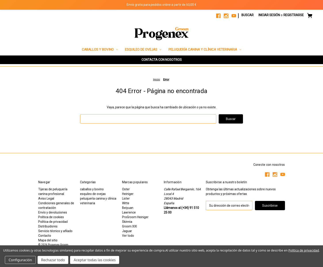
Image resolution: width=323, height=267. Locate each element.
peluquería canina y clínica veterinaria (204, 49)
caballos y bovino (100, 49)
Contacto (44, 235)
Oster (126, 189)
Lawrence (129, 212)
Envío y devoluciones (52, 212)
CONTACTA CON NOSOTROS (161, 59)
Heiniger (128, 194)
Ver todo (128, 235)
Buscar (247, 15)
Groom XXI (129, 226)
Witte (125, 203)
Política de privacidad (303, 250)
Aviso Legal (46, 198)
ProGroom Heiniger (135, 217)
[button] (161, 59)
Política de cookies (51, 217)
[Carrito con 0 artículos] (310, 16)
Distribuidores (47, 226)
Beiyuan (127, 208)
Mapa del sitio (47, 240)
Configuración (20, 259)
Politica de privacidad (53, 221)
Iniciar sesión (269, 15)
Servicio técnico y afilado (55, 231)
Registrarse (293, 15)
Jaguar (127, 231)
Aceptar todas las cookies (95, 259)
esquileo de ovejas (143, 49)
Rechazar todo (53, 259)
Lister (126, 198)
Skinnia (127, 221)
